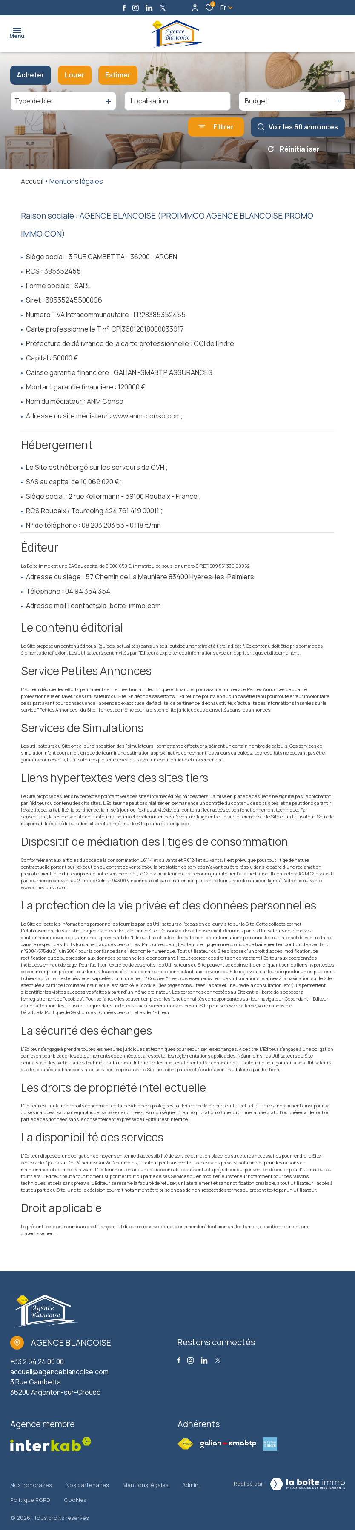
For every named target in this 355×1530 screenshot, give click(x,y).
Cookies (75, 1490)
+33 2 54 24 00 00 (37, 1361)
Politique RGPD (30, 1490)
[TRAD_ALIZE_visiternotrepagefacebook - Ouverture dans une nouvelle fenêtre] (124, 8)
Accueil (32, 181)
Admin (190, 1482)
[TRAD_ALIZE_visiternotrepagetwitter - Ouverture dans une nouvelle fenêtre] (163, 8)
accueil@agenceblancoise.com (59, 1371)
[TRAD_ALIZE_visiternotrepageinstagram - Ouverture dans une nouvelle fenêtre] (135, 8)
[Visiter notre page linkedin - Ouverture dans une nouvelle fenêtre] (149, 8)
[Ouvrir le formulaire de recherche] (216, 127)
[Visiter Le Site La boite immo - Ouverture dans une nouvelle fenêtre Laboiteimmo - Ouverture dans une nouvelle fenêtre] (307, 1484)
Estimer (118, 75)
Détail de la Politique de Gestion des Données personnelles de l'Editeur (95, 1012)
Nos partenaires (87, 1482)
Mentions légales (146, 1482)
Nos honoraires (31, 1482)
